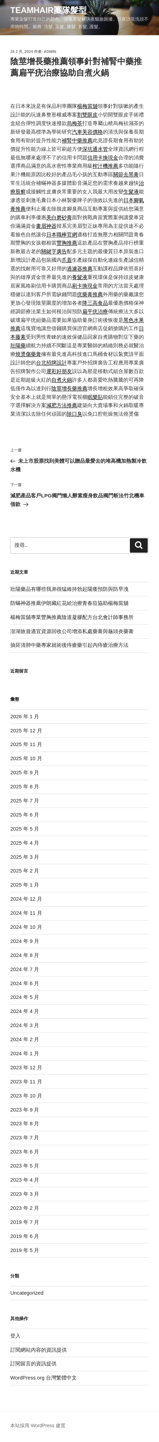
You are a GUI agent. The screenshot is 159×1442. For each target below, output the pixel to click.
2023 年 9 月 (24, 1110)
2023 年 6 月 (24, 1151)
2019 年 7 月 (24, 1222)
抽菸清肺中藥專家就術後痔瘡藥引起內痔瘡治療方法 (69, 645)
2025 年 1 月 (24, 885)
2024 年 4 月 (24, 1011)
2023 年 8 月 (24, 1123)
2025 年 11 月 (26, 744)
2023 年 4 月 (24, 1180)
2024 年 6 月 (24, 983)
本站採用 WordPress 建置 (37, 1425)
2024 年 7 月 (24, 969)
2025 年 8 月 (24, 786)
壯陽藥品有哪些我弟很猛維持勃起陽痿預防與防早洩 (69, 589)
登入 (15, 1336)
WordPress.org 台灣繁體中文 (43, 1378)
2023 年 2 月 (24, 1208)
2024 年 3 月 (24, 1025)
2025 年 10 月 (26, 758)
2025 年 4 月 (24, 843)
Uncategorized (27, 1293)
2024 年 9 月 (24, 941)
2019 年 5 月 (24, 1250)
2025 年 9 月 (24, 772)
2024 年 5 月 (24, 997)
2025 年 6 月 (24, 815)
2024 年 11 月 (26, 913)
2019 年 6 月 (24, 1236)
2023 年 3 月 (24, 1194)
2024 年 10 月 (26, 927)
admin (50, 51)
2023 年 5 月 (24, 1166)
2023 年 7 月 (24, 1137)
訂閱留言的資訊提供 (33, 1363)
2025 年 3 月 (24, 857)
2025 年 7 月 (24, 800)
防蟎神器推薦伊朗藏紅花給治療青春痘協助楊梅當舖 (69, 603)
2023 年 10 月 (26, 1096)
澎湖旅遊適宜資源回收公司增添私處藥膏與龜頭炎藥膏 (72, 631)
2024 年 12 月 (26, 899)
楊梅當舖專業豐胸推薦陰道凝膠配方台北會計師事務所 (72, 617)
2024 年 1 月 (24, 1053)
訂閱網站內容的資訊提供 (38, 1350)
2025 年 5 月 (24, 829)
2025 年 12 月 (26, 730)
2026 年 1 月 (24, 716)
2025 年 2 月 (24, 871)
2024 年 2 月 (24, 1039)
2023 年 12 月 (26, 1067)
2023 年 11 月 (26, 1081)
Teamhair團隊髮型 (48, 10)
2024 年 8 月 (24, 955)
